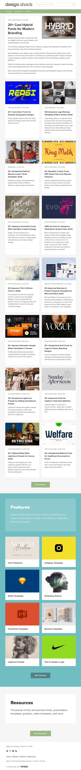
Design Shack (18, 5)
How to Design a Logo (54, 662)
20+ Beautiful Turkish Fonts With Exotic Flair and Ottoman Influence (58, 174)
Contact (36, 761)
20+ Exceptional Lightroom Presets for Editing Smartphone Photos (22, 401)
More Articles (40, 485)
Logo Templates (50, 108)
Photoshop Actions (53, 596)
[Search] (56, 4)
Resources (19, 11)
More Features (40, 675)
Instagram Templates (54, 563)
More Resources (40, 733)
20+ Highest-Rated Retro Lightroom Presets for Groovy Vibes (21, 456)
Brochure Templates (53, 629)
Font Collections (14, 20)
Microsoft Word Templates (54, 284)
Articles (9, 11)
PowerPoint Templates (18, 629)
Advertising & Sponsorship (21, 761)
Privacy (42, 761)
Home (8, 757)
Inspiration (12, 167)
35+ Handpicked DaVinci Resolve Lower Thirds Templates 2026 (19, 174)
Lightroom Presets (14, 394)
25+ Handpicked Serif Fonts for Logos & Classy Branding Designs (58, 348)
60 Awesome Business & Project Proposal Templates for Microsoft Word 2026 (58, 291)
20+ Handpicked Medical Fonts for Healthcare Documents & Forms (58, 456)
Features (23, 757)
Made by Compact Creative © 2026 (19, 746)
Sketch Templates (16, 596)
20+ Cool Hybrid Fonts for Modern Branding (21, 29)
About (28, 11)
